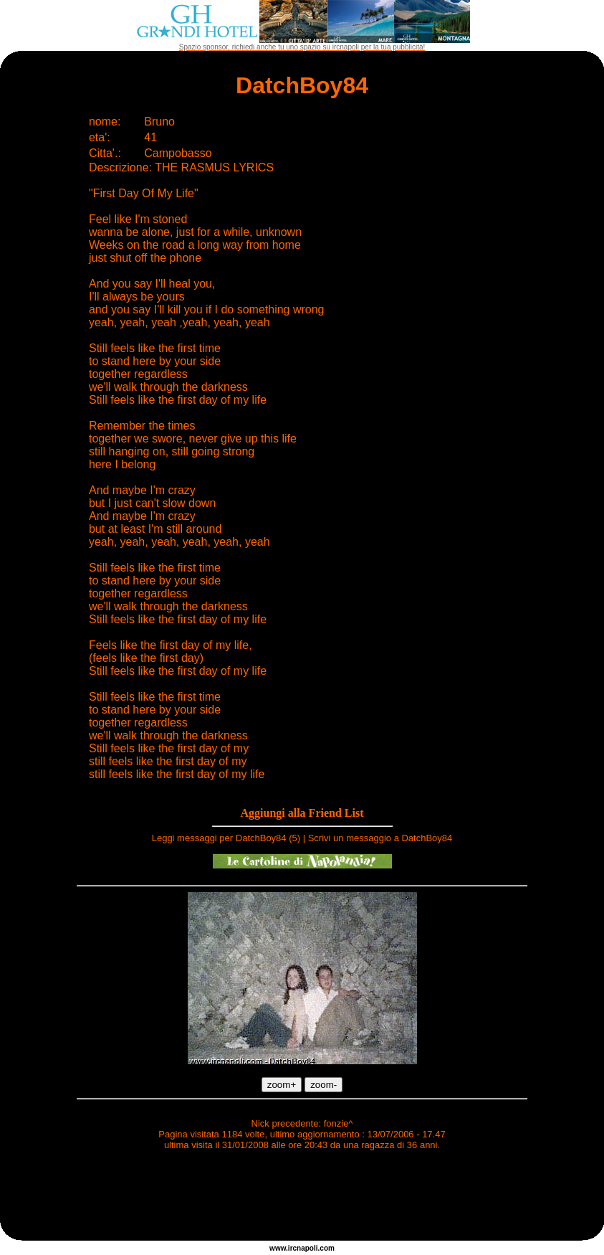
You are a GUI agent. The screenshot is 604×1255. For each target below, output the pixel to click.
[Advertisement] (302, 1197)
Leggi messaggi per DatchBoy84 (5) (226, 838)
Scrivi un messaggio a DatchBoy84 (380, 838)
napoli (307, 1248)
